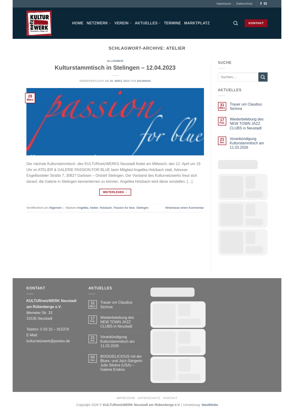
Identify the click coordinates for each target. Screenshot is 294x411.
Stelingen (142, 207)
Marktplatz (197, 23)
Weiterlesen (115, 192)
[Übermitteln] (263, 76)
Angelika (82, 207)
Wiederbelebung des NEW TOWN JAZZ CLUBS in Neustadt (246, 123)
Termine (172, 23)
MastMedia (210, 405)
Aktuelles (148, 23)
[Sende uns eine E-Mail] (265, 3)
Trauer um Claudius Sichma (246, 106)
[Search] (235, 23)
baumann (144, 81)
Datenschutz (244, 3)
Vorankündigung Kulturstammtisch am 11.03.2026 (247, 143)
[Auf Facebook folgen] (261, 3)
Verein (123, 23)
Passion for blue (124, 207)
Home (77, 23)
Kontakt (170, 398)
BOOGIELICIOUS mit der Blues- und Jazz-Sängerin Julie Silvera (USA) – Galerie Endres (121, 363)
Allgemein (115, 61)
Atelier (94, 207)
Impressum (224, 3)
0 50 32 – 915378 (54, 329)
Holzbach (106, 207)
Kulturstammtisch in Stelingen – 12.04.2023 (115, 67)
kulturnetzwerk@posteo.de (48, 341)
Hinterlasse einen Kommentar (184, 207)
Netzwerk (99, 23)
